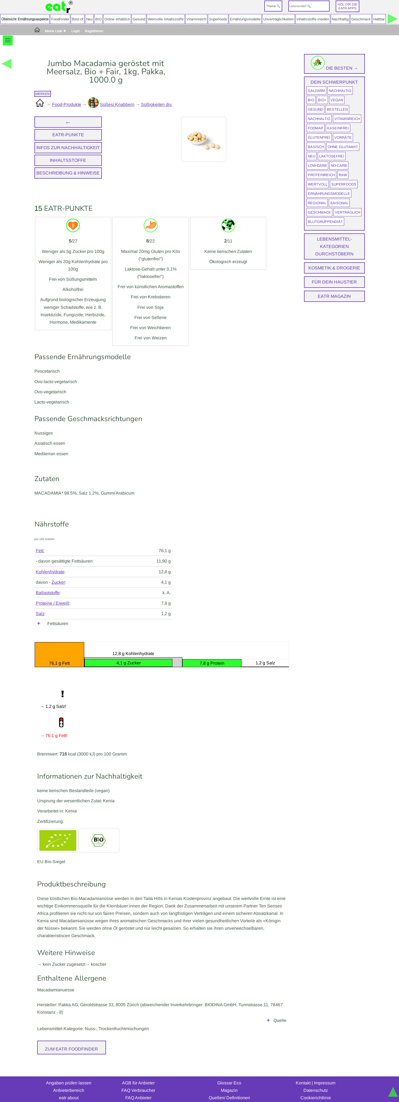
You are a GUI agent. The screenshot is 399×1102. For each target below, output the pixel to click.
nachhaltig (340, 91)
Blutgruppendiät (325, 222)
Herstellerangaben (162, 1012)
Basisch (316, 147)
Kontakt (303, 1075)
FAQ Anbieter (138, 1090)
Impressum (324, 1075)
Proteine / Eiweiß (52, 603)
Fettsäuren (57, 623)
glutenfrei (319, 137)
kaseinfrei (338, 128)
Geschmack (361, 19)
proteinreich (321, 175)
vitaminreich (347, 119)
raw (343, 175)
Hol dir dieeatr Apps (347, 6)
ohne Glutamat (343, 147)
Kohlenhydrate (50, 571)
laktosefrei (331, 156)
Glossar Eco (229, 1075)
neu (311, 156)
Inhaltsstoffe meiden (313, 19)
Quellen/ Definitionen (229, 1090)
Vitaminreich (196, 19)
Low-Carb (317, 165)
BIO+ (322, 100)
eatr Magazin (334, 296)
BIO (98, 19)
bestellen (337, 109)
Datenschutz (315, 1082)
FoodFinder (60, 19)
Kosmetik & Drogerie (334, 268)
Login (75, 31)
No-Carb (339, 165)
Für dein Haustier (334, 282)
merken (43, 94)
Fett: (40, 550)
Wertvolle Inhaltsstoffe (166, 19)
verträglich (347, 212)
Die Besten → (334, 68)
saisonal (339, 203)
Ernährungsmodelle (245, 19)
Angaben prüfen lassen (68, 1075)
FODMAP (315, 128)
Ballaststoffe (48, 592)
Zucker (58, 582)
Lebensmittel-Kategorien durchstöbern (334, 246)
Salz (40, 613)
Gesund (139, 19)
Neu (89, 19)
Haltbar (379, 19)
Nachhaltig (340, 19)
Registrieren (94, 31)
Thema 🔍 (273, 6)
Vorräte (343, 137)
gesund (315, 109)
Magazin (229, 1082)
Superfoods (218, 19)
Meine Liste (55, 31)
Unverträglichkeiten (278, 19)
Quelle (279, 1012)
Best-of (77, 19)
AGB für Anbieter (138, 1075)
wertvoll (317, 184)
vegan (336, 100)
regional (317, 203)
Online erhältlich (117, 19)
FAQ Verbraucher (138, 1082)
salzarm (316, 91)
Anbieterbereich (68, 1082)
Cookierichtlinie (315, 1090)
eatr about (68, 1090)
